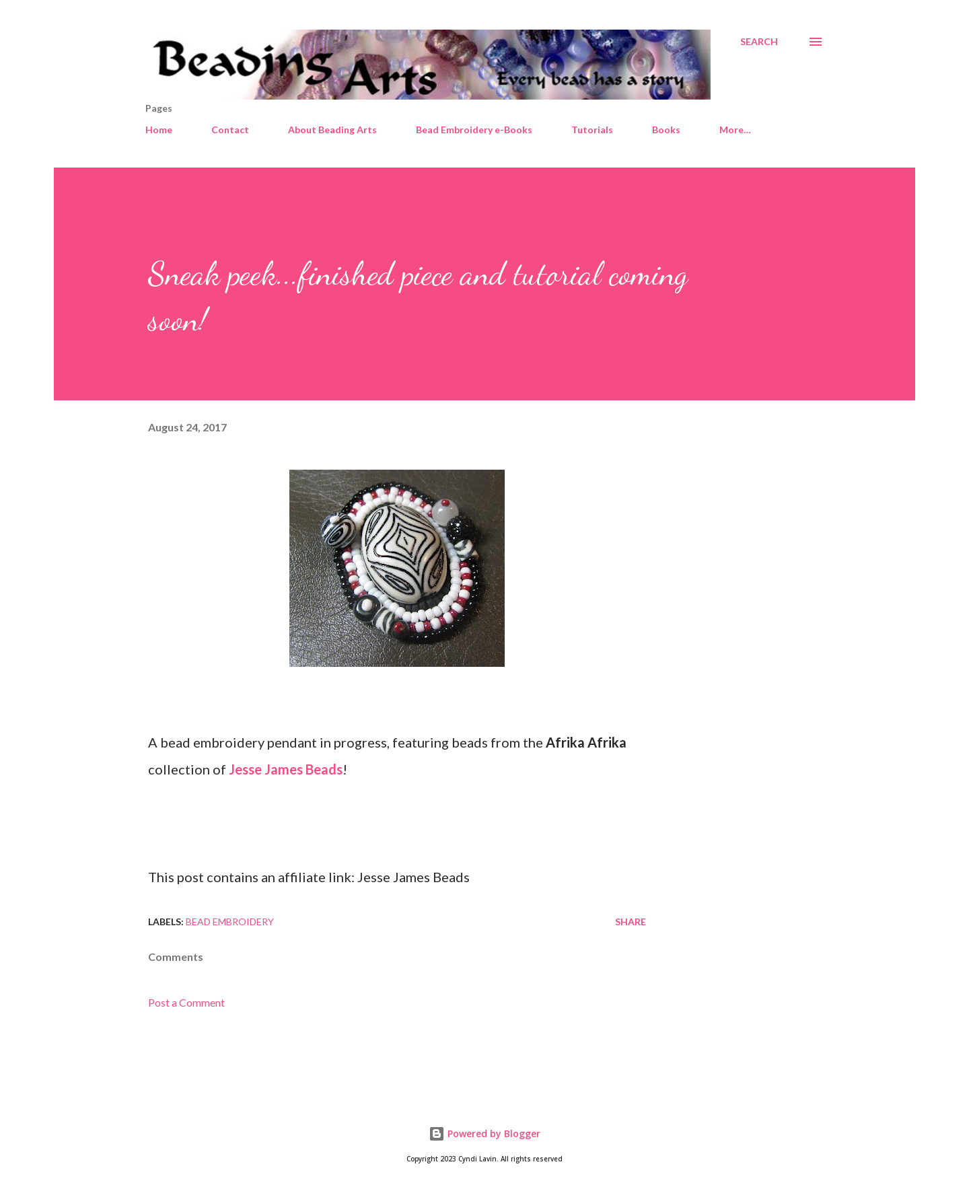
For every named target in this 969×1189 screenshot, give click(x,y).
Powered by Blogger (484, 1133)
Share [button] (630, 921)
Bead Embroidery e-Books (474, 129)
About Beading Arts (332, 129)
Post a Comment (186, 1002)
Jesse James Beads (286, 769)
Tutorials (592, 129)
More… (735, 129)
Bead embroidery (230, 921)
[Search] (759, 42)
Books (666, 129)
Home (158, 129)
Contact (230, 129)
